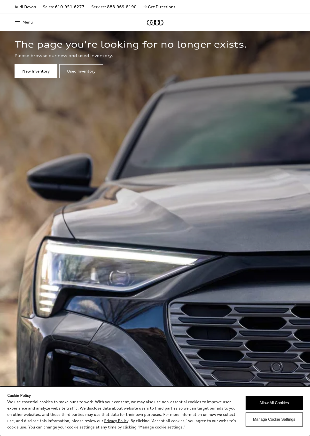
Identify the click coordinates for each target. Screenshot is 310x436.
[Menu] (24, 22)
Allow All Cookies (274, 403)
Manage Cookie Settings (274, 419)
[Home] (155, 22)
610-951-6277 (70, 6)
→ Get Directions (159, 6)
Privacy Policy (116, 420)
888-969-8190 (122, 6)
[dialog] (155, 411)
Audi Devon (25, 6)
